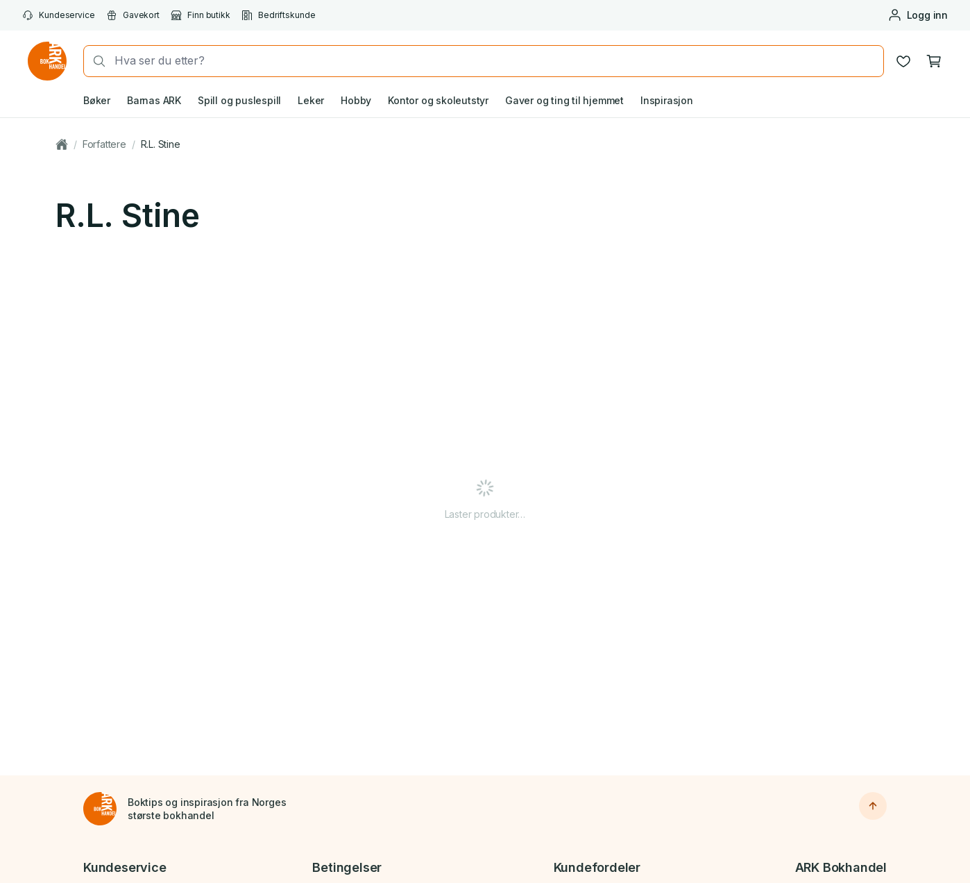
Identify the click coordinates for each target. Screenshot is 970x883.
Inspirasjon (666, 100)
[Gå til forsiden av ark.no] (47, 61)
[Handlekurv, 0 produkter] (934, 61)
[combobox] (494, 60)
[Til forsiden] (100, 808)
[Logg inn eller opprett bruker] (917, 15)
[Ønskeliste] (903, 61)
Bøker (96, 100)
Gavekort (133, 15)
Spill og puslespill (239, 100)
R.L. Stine (160, 144)
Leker (311, 100)
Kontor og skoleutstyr (438, 100)
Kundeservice (58, 15)
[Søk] (95, 61)
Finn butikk (200, 15)
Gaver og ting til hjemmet (564, 100)
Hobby (356, 100)
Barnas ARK (154, 100)
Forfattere (104, 144)
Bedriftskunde (278, 15)
